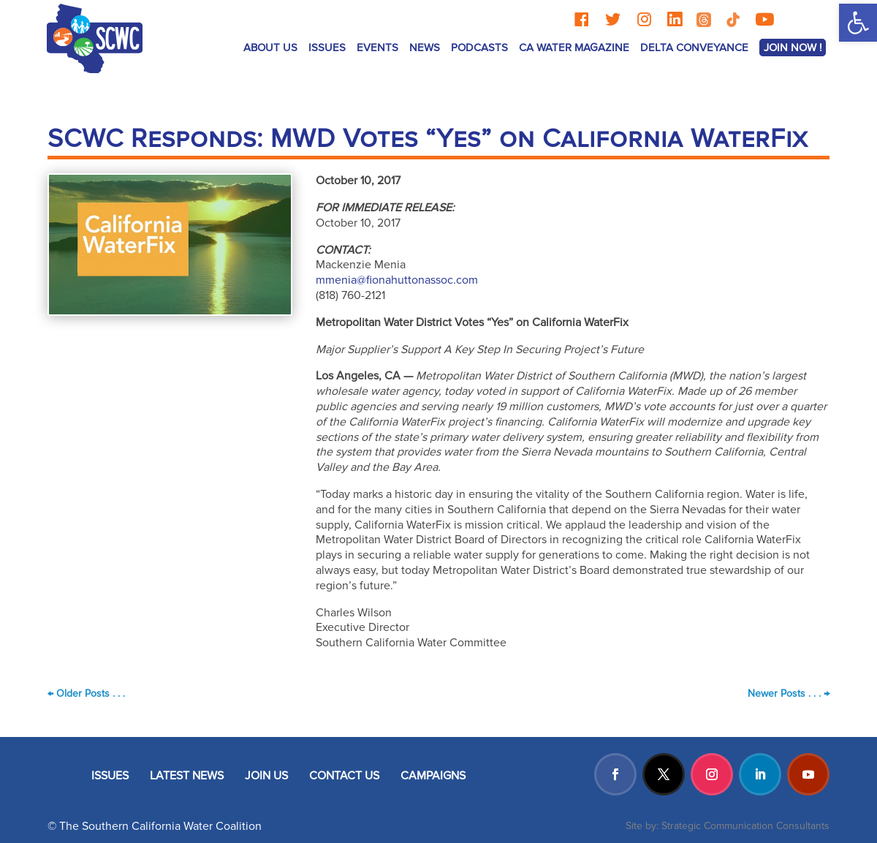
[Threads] (704, 19)
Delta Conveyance (694, 47)
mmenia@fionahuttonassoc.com (397, 280)
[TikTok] (733, 19)
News (424, 47)
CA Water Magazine (574, 47)
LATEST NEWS (187, 775)
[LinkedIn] (675, 19)
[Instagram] (644, 19)
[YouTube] (764, 19)
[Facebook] (581, 19)
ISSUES (327, 47)
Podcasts (479, 47)
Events (377, 47)
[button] (858, 23)
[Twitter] (613, 19)
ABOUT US (270, 47)
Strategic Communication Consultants (745, 826)
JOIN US (266, 775)
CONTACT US (344, 775)
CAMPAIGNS (433, 775)
